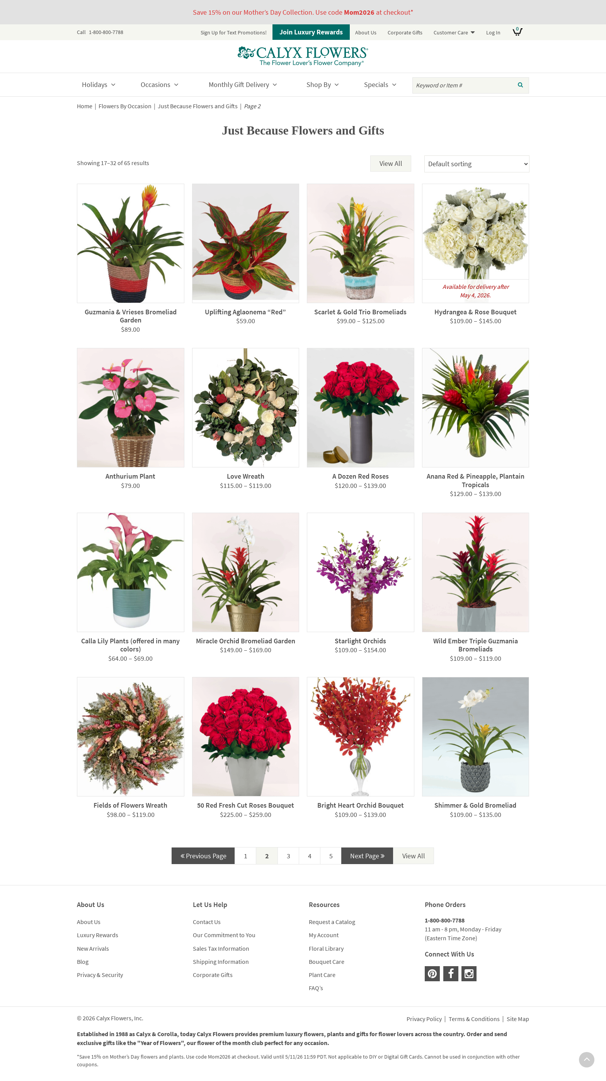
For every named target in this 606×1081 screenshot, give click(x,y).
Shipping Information (221, 961)
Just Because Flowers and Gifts (198, 106)
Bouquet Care (326, 961)
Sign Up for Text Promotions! (234, 32)
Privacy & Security (100, 975)
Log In (493, 32)
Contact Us (207, 922)
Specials (376, 84)
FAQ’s (316, 988)
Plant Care (322, 975)
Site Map (518, 1019)
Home (84, 106)
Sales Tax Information (221, 948)
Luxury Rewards (97, 935)
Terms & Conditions (474, 1019)
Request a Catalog (332, 922)
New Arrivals (93, 948)
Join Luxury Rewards (311, 31)
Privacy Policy (424, 1019)
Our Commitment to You (224, 935)
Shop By (318, 84)
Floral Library (326, 948)
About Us (365, 32)
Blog (83, 961)
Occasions (155, 84)
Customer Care (451, 32)
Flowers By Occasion (125, 106)
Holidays (94, 84)
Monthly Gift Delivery (239, 84)
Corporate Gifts (405, 32)
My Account (324, 935)
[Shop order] (477, 164)
